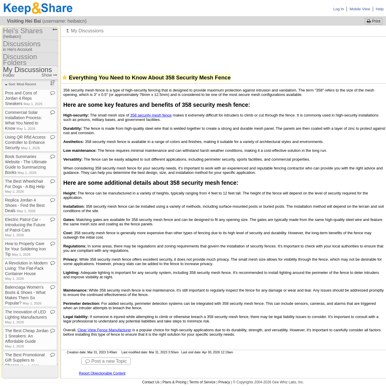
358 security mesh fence (151, 115)
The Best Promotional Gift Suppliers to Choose (25, 360)
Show (49, 75)
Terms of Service (202, 382)
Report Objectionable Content (102, 373)
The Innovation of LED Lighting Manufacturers (26, 317)
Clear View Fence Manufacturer (104, 330)
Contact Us (150, 382)
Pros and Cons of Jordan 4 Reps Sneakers (23, 98)
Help (380, 9)
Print (373, 21)
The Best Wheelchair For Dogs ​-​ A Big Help (25, 186)
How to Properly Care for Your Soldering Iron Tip (25, 249)
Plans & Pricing (174, 382)
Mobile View (360, 9)
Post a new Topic (106, 361)
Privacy (224, 382)
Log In (338, 9)
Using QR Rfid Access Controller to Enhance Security (25, 142)
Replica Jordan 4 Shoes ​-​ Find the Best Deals (25, 205)
